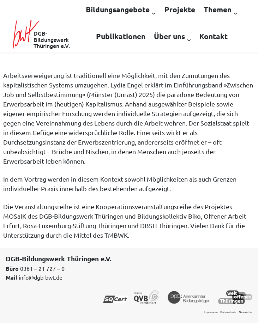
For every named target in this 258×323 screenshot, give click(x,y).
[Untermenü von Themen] (235, 13)
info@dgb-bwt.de (40, 277)
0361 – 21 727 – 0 (42, 268)
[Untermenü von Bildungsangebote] (153, 13)
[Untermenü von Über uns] (189, 39)
